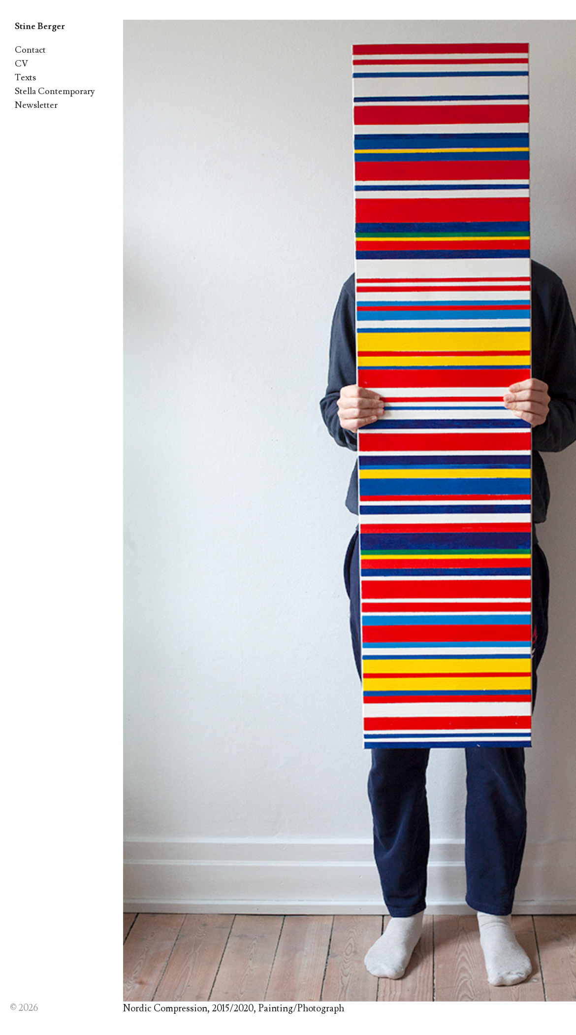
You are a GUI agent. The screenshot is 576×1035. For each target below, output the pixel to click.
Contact (30, 50)
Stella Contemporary (55, 91)
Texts (25, 77)
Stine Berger (40, 26)
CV (21, 63)
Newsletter (36, 105)
